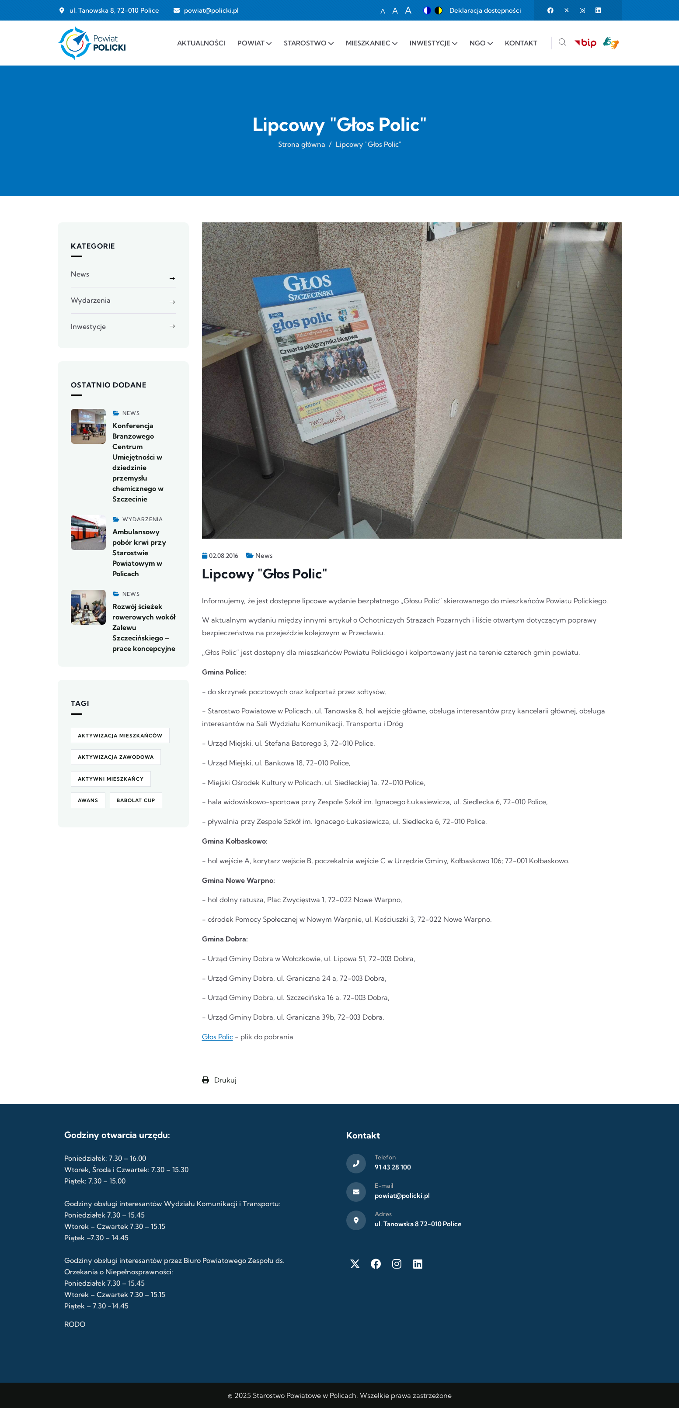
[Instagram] (397, 1264)
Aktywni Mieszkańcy (111, 779)
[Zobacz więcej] (88, 426)
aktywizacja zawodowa (116, 757)
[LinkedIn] (418, 1264)
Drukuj (219, 1080)
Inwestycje (88, 326)
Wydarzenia (91, 300)
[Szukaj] (562, 43)
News (263, 555)
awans (88, 800)
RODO (74, 1324)
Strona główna (301, 144)
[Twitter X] (355, 1264)
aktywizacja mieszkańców (120, 736)
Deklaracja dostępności (485, 10)
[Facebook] (376, 1264)
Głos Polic (217, 1036)
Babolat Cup (136, 800)
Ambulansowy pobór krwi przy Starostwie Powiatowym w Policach (139, 552)
